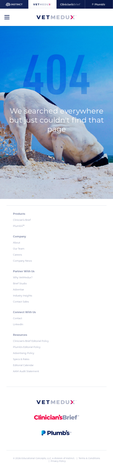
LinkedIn (18, 324)
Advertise (18, 289)
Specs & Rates (21, 359)
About (16, 242)
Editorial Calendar (23, 365)
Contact (17, 318)
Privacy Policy (58, 461)
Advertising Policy (23, 353)
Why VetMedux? (22, 277)
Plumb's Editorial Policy (26, 347)
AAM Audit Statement (26, 371)
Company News (22, 260)
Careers (17, 254)
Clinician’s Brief (22, 219)
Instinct (70, 458)
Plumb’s (18, 225)
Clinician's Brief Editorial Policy (31, 341)
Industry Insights (22, 295)
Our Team (18, 248)
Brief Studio (20, 283)
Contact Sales (21, 301)
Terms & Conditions (89, 458)
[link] (56, 403)
